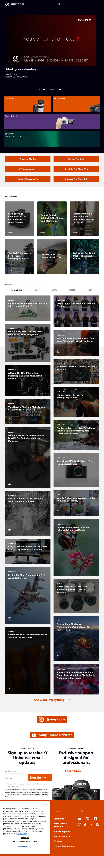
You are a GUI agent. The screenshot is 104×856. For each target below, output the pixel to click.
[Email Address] (15, 771)
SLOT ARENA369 (6, 855)
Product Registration (64, 846)
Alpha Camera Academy (60, 825)
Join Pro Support (62, 831)
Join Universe (62, 836)
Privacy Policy (30, 792)
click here (37, 794)
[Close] (46, 805)
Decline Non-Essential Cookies (24, 841)
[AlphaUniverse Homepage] (14, 4)
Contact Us (59, 818)
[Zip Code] (15, 779)
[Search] (59, 4)
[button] (96, 4)
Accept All (25, 838)
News (58, 841)
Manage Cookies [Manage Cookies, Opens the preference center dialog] (25, 846)
